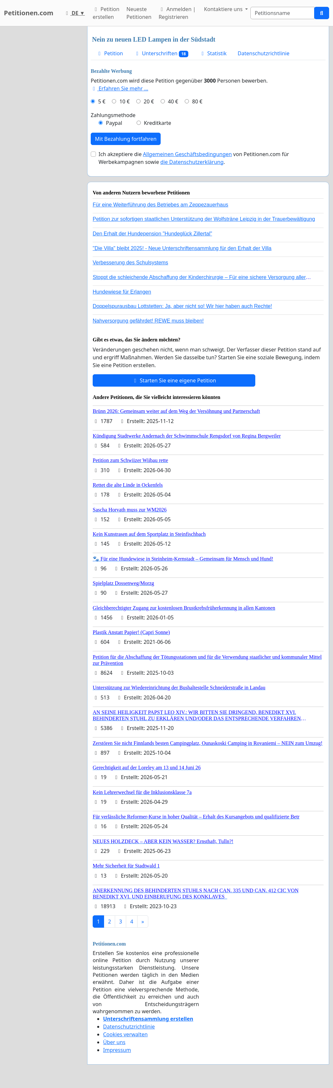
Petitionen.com (28, 12)
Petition (109, 53)
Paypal (114, 122)
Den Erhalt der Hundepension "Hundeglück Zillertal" (152, 233)
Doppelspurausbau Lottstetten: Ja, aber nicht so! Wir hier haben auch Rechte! (182, 306)
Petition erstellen (106, 13)
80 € (197, 101)
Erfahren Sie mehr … (119, 88)
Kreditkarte (157, 122)
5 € (101, 101)
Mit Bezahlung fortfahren (125, 138)
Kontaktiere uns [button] (224, 9)
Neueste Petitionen (139, 13)
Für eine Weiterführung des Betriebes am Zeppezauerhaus (160, 204)
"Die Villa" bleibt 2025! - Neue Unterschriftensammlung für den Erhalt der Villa (182, 248)
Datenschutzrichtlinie (263, 53)
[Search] (282, 13)
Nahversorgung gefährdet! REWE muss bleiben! (148, 321)
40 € (173, 101)
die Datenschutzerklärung (191, 162)
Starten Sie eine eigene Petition (174, 380)
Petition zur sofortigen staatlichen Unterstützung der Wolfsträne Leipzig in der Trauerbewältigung (204, 219)
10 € (124, 101)
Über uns (114, 1042)
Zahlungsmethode (113, 115)
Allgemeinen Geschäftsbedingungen (187, 154)
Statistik (213, 53)
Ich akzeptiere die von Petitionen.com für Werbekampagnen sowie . (194, 158)
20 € (149, 101)
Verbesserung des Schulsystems (130, 262)
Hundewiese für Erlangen (122, 292)
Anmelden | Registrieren (177, 13)
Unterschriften (161, 53)
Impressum (117, 1050)
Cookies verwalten (125, 1034)
